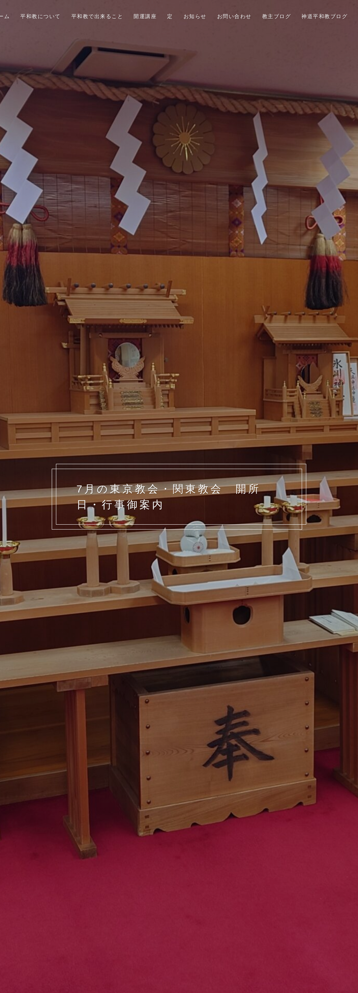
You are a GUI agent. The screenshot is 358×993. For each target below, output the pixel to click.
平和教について (40, 16)
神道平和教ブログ (324, 16)
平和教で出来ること (97, 16)
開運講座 (145, 16)
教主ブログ (276, 16)
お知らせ (195, 16)
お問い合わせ (234, 16)
